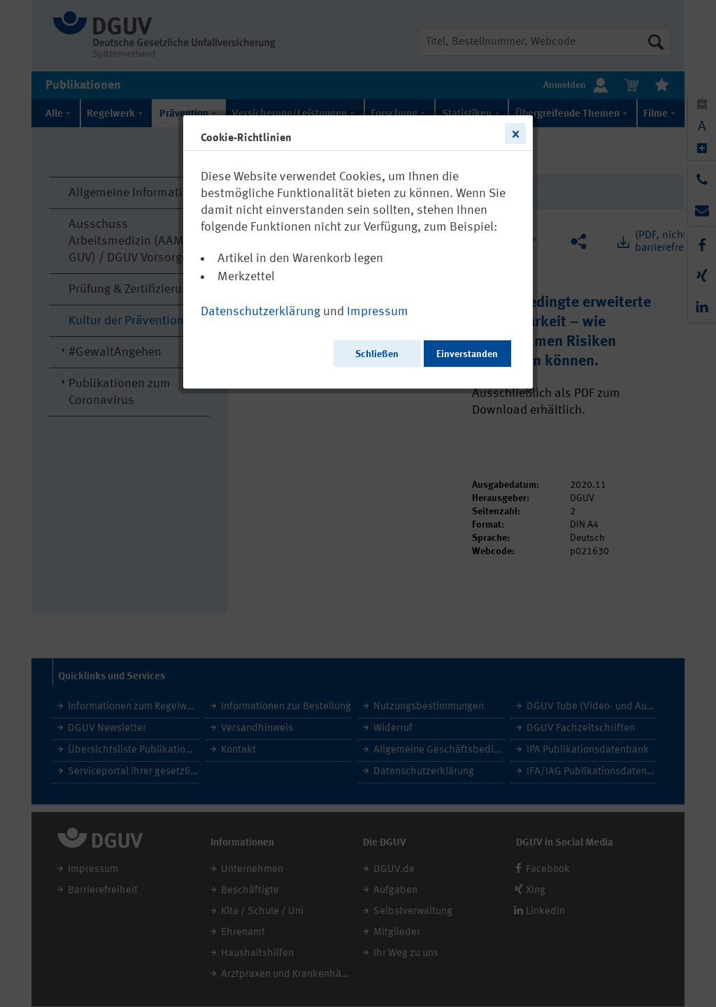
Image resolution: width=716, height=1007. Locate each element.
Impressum (377, 311)
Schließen (377, 354)
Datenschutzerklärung (260, 311)
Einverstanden (467, 354)
